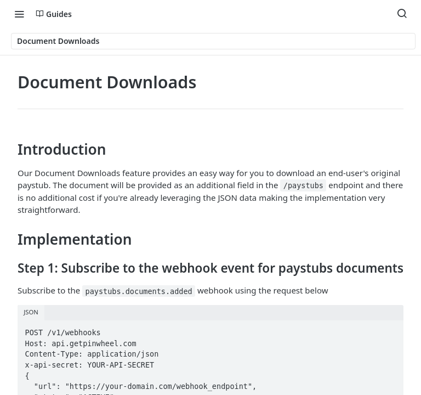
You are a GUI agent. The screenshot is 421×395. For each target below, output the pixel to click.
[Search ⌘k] (402, 13)
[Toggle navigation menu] (19, 13)
